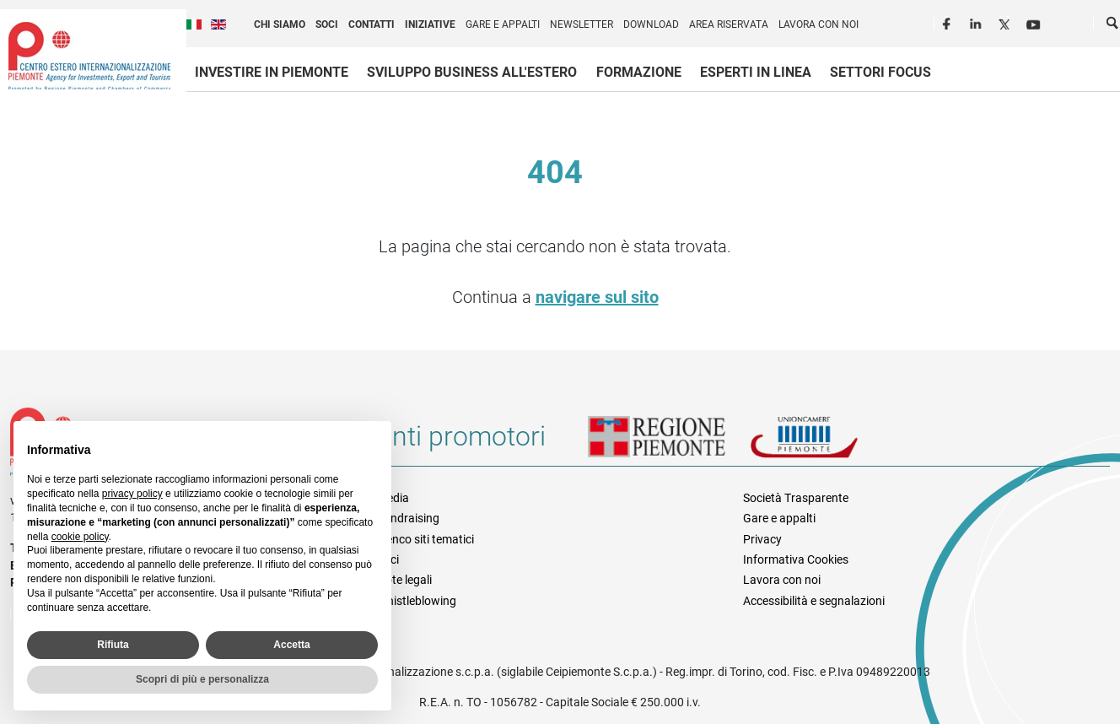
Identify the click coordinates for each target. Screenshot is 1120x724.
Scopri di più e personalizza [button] (202, 679)
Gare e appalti (503, 24)
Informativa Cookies (795, 559)
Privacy (762, 539)
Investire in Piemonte (271, 72)
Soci (326, 24)
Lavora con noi (818, 24)
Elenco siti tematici (425, 539)
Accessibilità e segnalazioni (814, 601)
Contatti (371, 24)
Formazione (638, 72)
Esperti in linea (755, 72)
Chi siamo (279, 24)
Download (651, 24)
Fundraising (408, 518)
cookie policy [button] (80, 537)
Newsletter (581, 24)
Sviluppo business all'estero (472, 72)
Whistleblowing (416, 601)
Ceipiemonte (89, 55)
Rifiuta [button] (112, 645)
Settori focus (880, 72)
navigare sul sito (597, 297)
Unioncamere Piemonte (827, 443)
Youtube (1035, 22)
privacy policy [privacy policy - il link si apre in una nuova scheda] (132, 494)
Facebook (949, 22)
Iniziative (430, 24)
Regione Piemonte (669, 443)
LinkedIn (977, 22)
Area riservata (728, 24)
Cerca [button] (1113, 26)
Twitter (1006, 22)
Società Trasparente (795, 498)
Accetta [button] (291, 645)
